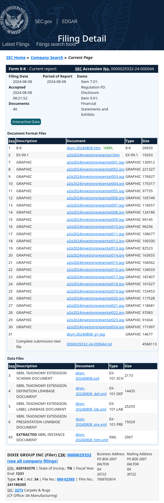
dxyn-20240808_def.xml (91, 391)
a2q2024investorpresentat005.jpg (95, 190)
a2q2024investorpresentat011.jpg (95, 233)
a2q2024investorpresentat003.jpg (95, 176)
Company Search (47, 57)
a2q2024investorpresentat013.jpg (95, 248)
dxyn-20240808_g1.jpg (86, 334)
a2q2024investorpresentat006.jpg (95, 197)
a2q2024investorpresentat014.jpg (95, 255)
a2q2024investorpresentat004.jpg (95, 183)
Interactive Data (26, 121)
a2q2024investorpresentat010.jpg (95, 226)
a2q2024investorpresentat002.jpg (95, 169)
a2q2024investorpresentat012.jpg (95, 240)
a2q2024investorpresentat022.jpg (95, 312)
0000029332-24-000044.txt (89, 343)
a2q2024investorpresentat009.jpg (95, 219)
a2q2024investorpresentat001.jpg (95, 162)
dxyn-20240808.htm (84, 147)
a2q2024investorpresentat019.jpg (95, 291)
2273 (19, 490)
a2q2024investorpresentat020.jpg (95, 298)
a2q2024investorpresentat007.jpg (95, 205)
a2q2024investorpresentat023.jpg (95, 319)
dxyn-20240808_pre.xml (91, 421)
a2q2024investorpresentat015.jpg (95, 262)
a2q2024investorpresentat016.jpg (95, 269)
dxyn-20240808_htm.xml (92, 437)
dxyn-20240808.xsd (87, 375)
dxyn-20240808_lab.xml (91, 406)
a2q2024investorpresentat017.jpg (95, 276)
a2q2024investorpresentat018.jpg (95, 283)
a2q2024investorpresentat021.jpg (95, 305)
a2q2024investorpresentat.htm (93, 154)
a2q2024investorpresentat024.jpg (95, 326)
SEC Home (16, 57)
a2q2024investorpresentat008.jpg (95, 212)
